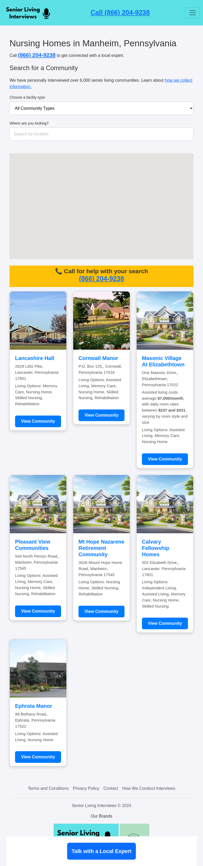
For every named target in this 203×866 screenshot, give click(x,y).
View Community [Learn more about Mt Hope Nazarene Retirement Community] (102, 611)
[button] (118, 217)
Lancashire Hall (34, 358)
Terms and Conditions (48, 788)
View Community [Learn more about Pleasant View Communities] (38, 611)
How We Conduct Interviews (148, 788)
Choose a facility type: (28, 97)
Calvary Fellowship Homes (155, 548)
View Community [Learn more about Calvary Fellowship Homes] (165, 623)
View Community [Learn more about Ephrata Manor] (38, 757)
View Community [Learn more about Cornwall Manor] (102, 415)
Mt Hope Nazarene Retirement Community (101, 548)
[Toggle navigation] (192, 12)
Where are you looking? (29, 123)
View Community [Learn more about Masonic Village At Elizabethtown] (165, 459)
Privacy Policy (86, 788)
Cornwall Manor (98, 358)
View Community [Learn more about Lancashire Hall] (38, 421)
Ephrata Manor (33, 706)
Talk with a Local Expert (101, 851)
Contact (110, 788)
